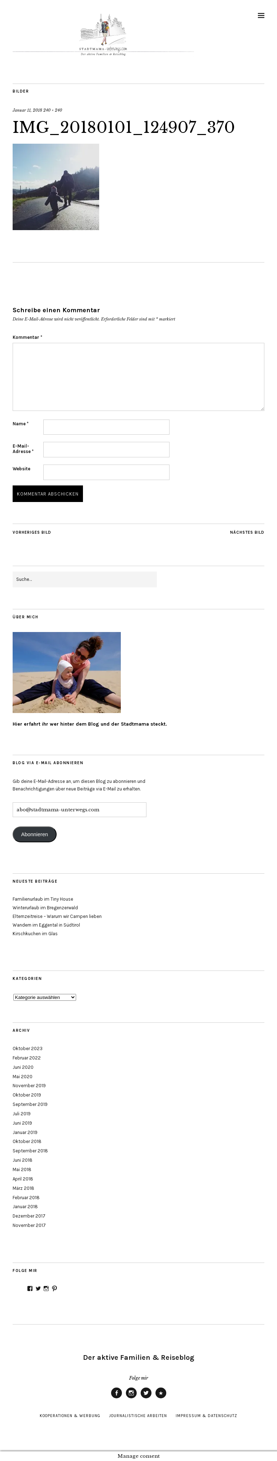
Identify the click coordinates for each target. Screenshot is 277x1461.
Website (21, 468)
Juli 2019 (22, 1113)
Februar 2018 (26, 1197)
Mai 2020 (22, 1076)
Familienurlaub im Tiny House (43, 899)
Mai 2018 (22, 1169)
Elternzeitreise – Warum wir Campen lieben (57, 916)
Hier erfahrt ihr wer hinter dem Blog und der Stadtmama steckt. (90, 724)
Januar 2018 (25, 1206)
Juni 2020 (23, 1067)
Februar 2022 (27, 1058)
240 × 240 (52, 110)
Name (20, 423)
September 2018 (30, 1150)
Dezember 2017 (29, 1216)
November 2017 (29, 1225)
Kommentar (27, 337)
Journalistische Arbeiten (138, 1415)
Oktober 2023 (28, 1048)
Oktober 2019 (27, 1095)
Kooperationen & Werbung (70, 1415)
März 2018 (23, 1188)
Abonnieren (34, 834)
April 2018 (23, 1179)
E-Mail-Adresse (23, 448)
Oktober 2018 (27, 1141)
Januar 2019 (25, 1132)
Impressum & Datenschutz (206, 1415)
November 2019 (29, 1085)
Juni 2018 (22, 1160)
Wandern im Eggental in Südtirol (46, 925)
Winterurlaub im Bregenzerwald (45, 907)
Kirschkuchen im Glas (35, 933)
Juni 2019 (22, 1123)
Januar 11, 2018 (27, 110)
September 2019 (30, 1104)
